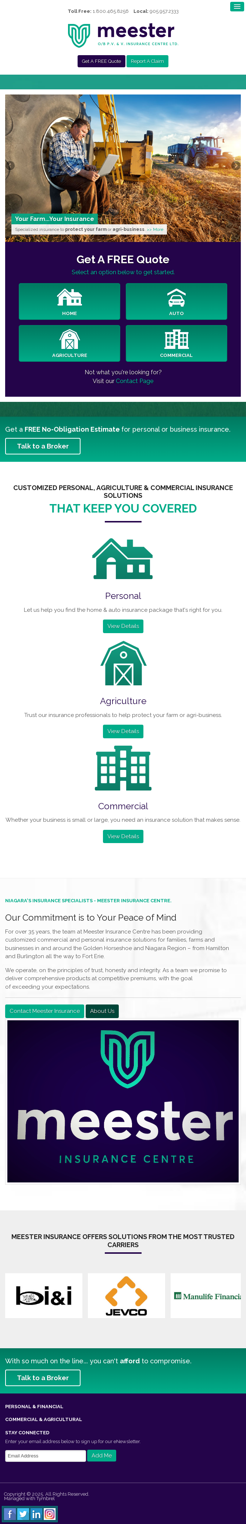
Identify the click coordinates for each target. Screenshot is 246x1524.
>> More (155, 229)
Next (235, 166)
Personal (123, 595)
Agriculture (69, 343)
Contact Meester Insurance (45, 1011)
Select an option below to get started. (123, 272)
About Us (102, 1011)
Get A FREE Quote (101, 61)
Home (69, 301)
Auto (176, 301)
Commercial (176, 343)
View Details (123, 626)
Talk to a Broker (43, 446)
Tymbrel (45, 1498)
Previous (10, 166)
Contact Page (134, 381)
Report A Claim (147, 61)
